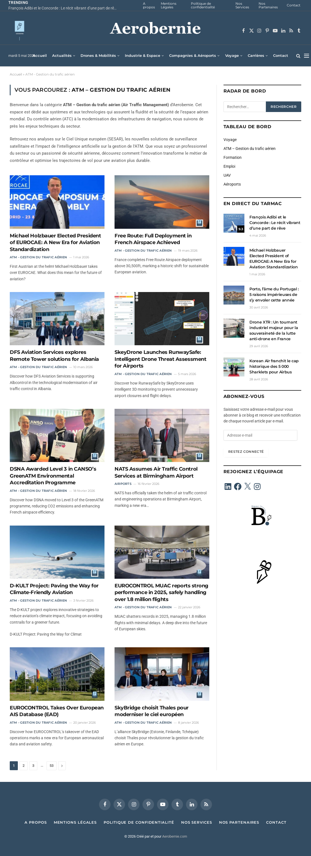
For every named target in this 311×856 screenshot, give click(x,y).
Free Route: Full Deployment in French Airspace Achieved (153, 239)
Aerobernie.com (174, 836)
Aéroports (232, 184)
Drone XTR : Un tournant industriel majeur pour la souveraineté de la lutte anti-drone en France (273, 330)
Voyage (232, 55)
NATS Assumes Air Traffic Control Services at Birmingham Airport (156, 472)
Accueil (40, 55)
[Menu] (306, 55)
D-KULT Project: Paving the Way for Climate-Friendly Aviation (54, 589)
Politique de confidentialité (203, 5)
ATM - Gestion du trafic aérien (38, 257)
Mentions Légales (168, 5)
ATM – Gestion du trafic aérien (249, 148)
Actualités (62, 55)
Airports (123, 484)
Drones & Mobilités (98, 55)
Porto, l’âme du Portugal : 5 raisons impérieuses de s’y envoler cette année (274, 294)
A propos (149, 5)
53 (52, 765)
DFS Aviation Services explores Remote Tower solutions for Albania (54, 355)
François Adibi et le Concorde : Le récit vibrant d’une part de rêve (63, 8)
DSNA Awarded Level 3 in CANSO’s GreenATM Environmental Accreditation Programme (53, 476)
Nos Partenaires (268, 5)
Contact (293, 5)
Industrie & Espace (142, 55)
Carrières (256, 55)
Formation (232, 157)
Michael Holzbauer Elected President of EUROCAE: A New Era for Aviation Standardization (55, 242)
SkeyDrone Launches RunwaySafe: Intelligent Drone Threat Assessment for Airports (160, 359)
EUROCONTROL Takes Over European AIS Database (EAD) (57, 711)
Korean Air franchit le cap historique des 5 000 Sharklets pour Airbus (274, 366)
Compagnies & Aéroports (192, 55)
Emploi (229, 166)
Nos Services (242, 5)
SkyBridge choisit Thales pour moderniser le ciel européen (152, 711)
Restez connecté (246, 451)
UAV (227, 175)
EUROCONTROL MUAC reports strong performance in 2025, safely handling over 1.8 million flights (161, 592)
